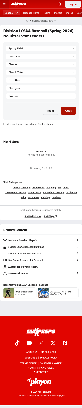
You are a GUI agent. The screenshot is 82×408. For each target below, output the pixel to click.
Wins (23, 197)
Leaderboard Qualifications (38, 124)
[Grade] (41, 88)
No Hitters (33, 197)
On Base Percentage (15, 192)
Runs (66, 187)
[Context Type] (41, 64)
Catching (56, 197)
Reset (50, 111)
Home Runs (38, 187)
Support (41, 372)
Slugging (51, 187)
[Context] (41, 72)
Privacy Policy (48, 357)
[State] (41, 56)
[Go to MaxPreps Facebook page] (65, 343)
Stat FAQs (50, 216)
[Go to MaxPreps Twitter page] (53, 343)
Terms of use (28, 363)
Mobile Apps (48, 352)
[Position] (41, 96)
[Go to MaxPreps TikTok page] (17, 343)
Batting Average (21, 187)
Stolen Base (34, 192)
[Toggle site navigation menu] (4, 4)
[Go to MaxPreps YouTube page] (29, 343)
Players (58, 12)
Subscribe (31, 357)
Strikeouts (71, 192)
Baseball (11, 12)
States (69, 12)
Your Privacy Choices (41, 367)
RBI (59, 187)
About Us (31, 352)
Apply (68, 111)
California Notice (51, 363)
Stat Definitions (33, 216)
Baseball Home (31, 12)
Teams (46, 12)
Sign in (73, 4)
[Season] (41, 48)
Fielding (45, 197)
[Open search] (59, 4)
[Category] (41, 80)
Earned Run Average (53, 192)
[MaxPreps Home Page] (27, 21)
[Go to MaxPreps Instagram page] (41, 343)
